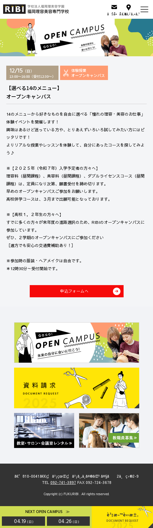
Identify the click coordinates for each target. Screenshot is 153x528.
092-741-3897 (63, 482)
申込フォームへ (74, 291)
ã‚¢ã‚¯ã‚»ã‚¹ (128, 14)
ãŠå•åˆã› (114, 14)
